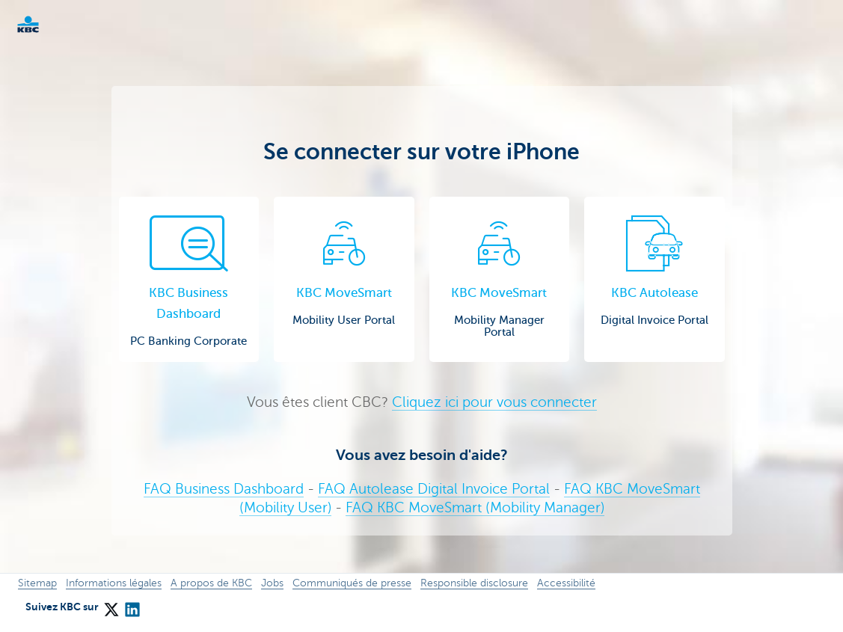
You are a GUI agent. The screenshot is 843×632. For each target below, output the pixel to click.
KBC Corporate (52, 24)
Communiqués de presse (351, 583)
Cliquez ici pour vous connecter (494, 402)
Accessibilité (566, 583)
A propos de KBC (211, 583)
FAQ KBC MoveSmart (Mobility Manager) (475, 507)
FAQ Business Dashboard (224, 489)
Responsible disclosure (474, 583)
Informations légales (114, 583)
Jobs (272, 583)
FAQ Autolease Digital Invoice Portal (434, 489)
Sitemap (37, 583)
